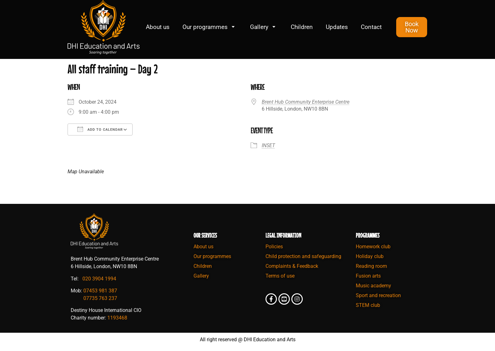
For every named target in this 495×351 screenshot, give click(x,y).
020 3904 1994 (99, 279)
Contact (371, 27)
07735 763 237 (100, 298)
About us (158, 27)
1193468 (117, 318)
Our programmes (209, 27)
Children (302, 27)
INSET (268, 145)
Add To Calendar (100, 129)
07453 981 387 (100, 291)
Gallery (264, 27)
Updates (337, 27)
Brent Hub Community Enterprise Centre (305, 102)
